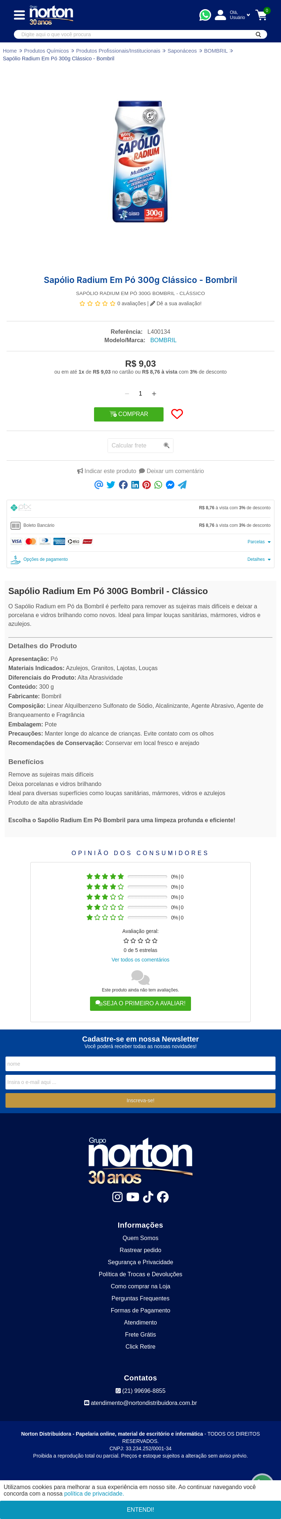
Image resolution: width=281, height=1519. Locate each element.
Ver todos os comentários (140, 960)
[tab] (141, 508)
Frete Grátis (140, 1334)
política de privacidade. (94, 1493)
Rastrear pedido (140, 1250)
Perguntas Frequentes (140, 1298)
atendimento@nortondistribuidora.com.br (140, 1403)
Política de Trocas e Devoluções (141, 1274)
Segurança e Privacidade (140, 1262)
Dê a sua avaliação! (176, 303)
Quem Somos (140, 1238)
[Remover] (127, 393)
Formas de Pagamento (141, 1310)
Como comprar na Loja (141, 1286)
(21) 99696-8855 (141, 1391)
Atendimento (140, 1322)
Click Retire (140, 1347)
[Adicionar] (154, 393)
